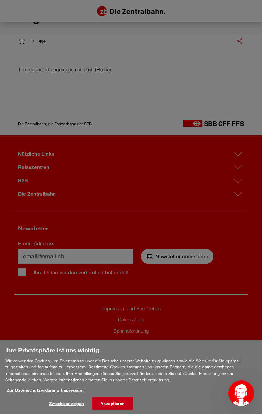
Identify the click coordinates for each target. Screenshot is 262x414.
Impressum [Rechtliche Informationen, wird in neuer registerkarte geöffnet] (72, 394)
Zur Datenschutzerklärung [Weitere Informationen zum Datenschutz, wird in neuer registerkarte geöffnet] (33, 394)
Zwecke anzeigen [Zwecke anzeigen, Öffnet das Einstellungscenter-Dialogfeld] (66, 407)
